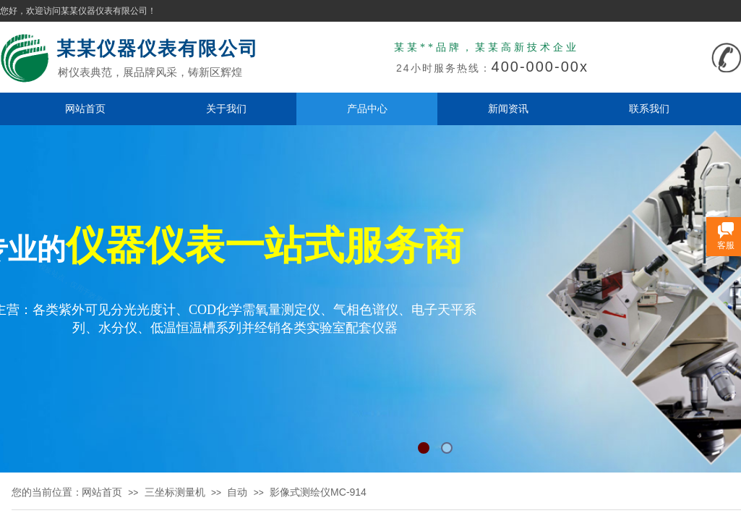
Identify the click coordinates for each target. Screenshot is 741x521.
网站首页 (85, 108)
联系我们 (649, 108)
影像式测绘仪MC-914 (318, 492)
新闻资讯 (508, 108)
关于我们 (226, 108)
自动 (237, 492)
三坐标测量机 (175, 492)
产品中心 (367, 108)
